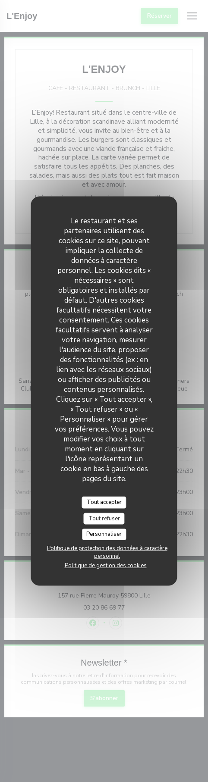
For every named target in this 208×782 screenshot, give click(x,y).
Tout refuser (104, 518)
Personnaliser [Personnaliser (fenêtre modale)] (104, 534)
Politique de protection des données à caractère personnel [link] (107, 552)
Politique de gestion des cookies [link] (106, 565)
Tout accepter (104, 502)
